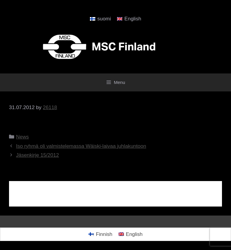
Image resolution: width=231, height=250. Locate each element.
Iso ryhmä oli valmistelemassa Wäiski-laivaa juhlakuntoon (81, 146)
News (22, 137)
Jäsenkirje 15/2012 (37, 155)
